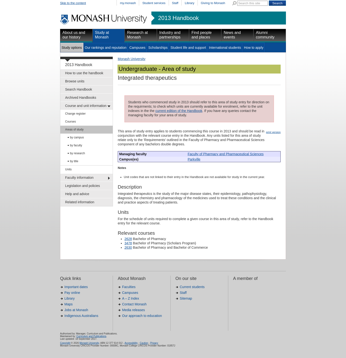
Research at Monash (137, 35)
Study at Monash (102, 35)
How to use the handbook (84, 73)
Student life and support (188, 47)
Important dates (76, 287)
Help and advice (77, 194)
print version (273, 132)
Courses (70, 121)
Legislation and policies (82, 186)
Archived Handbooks (80, 97)
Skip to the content (73, 3)
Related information (79, 202)
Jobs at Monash (76, 310)
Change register (75, 113)
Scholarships (157, 47)
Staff (175, 3)
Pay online (72, 293)
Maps (68, 304)
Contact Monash (134, 304)
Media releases (133, 310)
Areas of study (74, 129)
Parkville (194, 159)
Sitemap (186, 298)
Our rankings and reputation (106, 47)
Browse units (74, 81)
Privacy (154, 343)
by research (77, 153)
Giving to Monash (213, 3)
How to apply (253, 47)
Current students (192, 287)
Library (189, 3)
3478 (128, 243)
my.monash (128, 3)
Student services (153, 3)
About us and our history (73, 35)
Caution (144, 343)
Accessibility (130, 343)
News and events (232, 35)
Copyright (65, 343)
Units (68, 169)
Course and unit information (85, 106)
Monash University (131, 59)
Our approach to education (142, 316)
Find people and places (202, 35)
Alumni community (265, 35)
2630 (128, 247)
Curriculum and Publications (91, 336)
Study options (72, 47)
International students (225, 47)
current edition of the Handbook (178, 111)
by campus (77, 137)
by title (74, 161)
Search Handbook (78, 89)
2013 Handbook (178, 18)
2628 (128, 239)
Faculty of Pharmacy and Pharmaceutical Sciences (226, 154)
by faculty (76, 145)
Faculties (129, 287)
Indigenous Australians (81, 316)
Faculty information (79, 177)
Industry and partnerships (169, 35)
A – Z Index (130, 298)
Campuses (137, 47)
